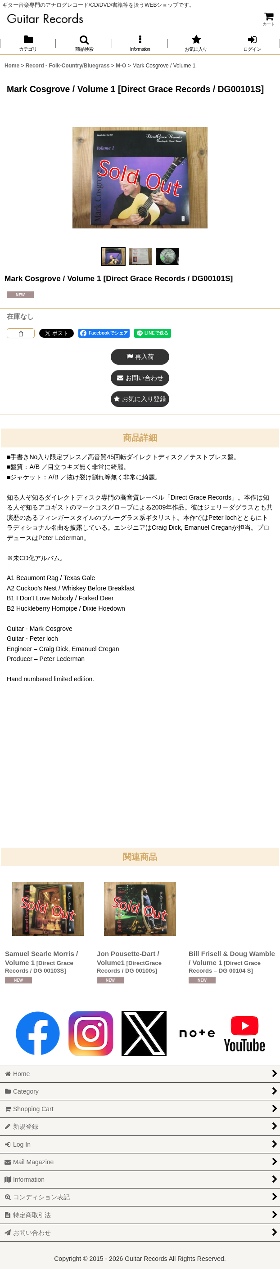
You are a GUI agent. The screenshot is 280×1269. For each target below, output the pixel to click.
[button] (84, 43)
